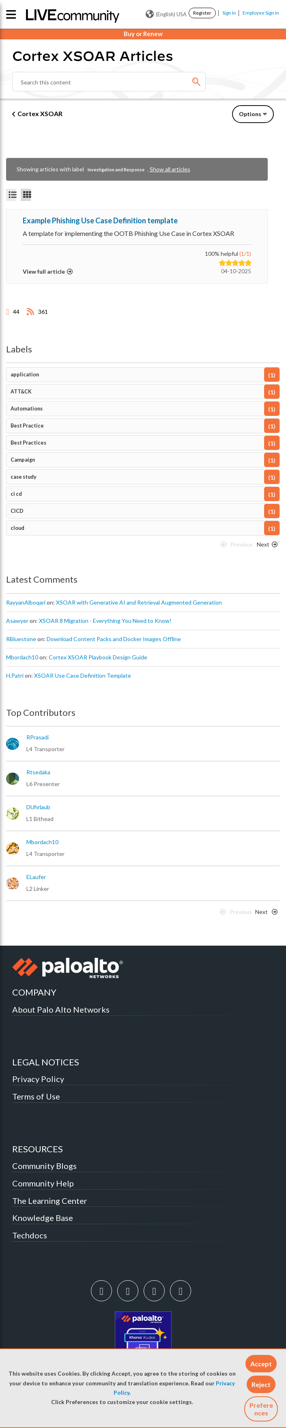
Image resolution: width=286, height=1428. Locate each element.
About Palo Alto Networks (61, 1009)
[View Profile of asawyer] (17, 621)
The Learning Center (49, 1200)
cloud (17, 528)
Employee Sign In (261, 13)
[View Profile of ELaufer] (36, 877)
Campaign (23, 460)
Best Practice (27, 426)
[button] (261, 1363)
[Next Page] (266, 546)
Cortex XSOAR (39, 113)
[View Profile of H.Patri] (15, 676)
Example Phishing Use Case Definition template (100, 220)
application (25, 375)
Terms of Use (36, 1096)
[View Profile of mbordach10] (22, 657)
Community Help (43, 1183)
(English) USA (166, 14)
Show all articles (170, 169)
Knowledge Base (42, 1218)
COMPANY (34, 992)
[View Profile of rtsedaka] (38, 772)
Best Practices (28, 443)
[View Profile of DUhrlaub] (38, 807)
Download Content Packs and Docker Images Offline (114, 638)
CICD (17, 511)
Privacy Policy (38, 1079)
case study (24, 477)
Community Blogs (44, 1166)
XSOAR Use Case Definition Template (82, 675)
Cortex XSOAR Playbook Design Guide (98, 657)
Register (202, 13)
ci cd (16, 494)
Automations (27, 409)
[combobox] (109, 81)
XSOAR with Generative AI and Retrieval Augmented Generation (139, 602)
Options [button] (250, 113)
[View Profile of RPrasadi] (37, 737)
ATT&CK (21, 392)
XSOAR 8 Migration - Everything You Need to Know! (105, 620)
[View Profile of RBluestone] (21, 639)
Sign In (229, 13)
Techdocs (29, 1235)
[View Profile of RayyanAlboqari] (25, 602)
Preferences (261, 1409)
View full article (44, 271)
